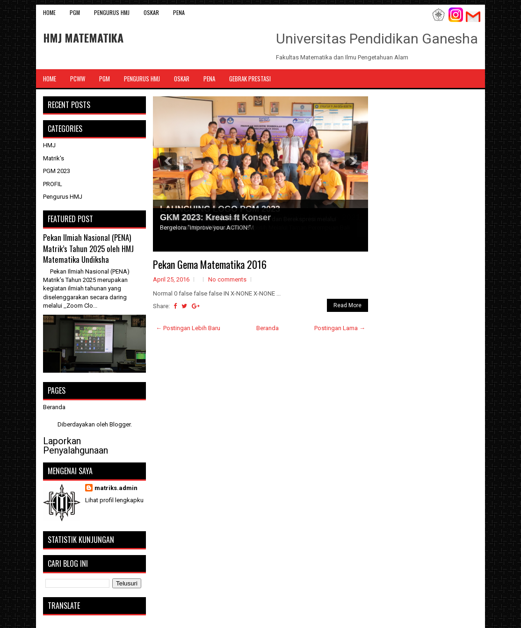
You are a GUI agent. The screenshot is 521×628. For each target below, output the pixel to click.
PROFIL (52, 184)
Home (49, 12)
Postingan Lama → (339, 328)
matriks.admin (115, 487)
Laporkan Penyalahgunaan (75, 445)
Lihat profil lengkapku (114, 500)
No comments (227, 279)
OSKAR (151, 12)
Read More (347, 305)
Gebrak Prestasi (250, 78)
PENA (179, 12)
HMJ (49, 145)
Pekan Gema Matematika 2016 (210, 264)
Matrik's (53, 158)
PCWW (77, 78)
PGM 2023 (56, 170)
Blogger (119, 424)
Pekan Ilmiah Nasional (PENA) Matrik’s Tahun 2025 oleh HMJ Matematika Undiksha (88, 248)
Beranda (267, 328)
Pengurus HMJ (112, 12)
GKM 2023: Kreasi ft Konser (215, 217)
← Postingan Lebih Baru (188, 328)
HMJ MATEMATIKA (83, 37)
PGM (75, 12)
